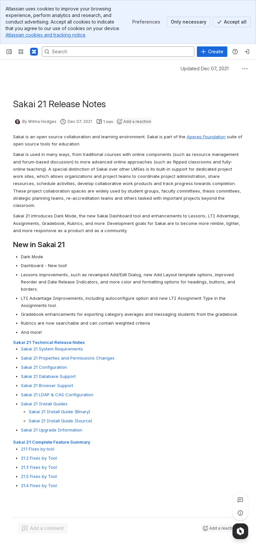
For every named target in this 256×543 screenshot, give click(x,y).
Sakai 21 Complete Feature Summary (51, 442)
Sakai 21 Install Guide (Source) (60, 420)
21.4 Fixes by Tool (39, 485)
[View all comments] (240, 500)
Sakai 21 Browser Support (47, 385)
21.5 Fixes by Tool (39, 476)
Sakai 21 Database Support (48, 376)
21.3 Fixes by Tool (39, 466)
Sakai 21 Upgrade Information (51, 430)
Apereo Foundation (206, 136)
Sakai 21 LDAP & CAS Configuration (57, 394)
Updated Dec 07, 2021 (205, 68)
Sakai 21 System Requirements (52, 348)
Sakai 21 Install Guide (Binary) (59, 411)
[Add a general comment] (43, 528)
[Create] (212, 51)
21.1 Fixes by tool (37, 448)
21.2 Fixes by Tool (39, 457)
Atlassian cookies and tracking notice (46, 35)
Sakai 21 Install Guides (44, 403)
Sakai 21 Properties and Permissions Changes (68, 358)
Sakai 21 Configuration (44, 367)
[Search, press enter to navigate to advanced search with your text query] (118, 51)
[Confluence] (34, 51)
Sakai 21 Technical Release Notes (49, 342)
